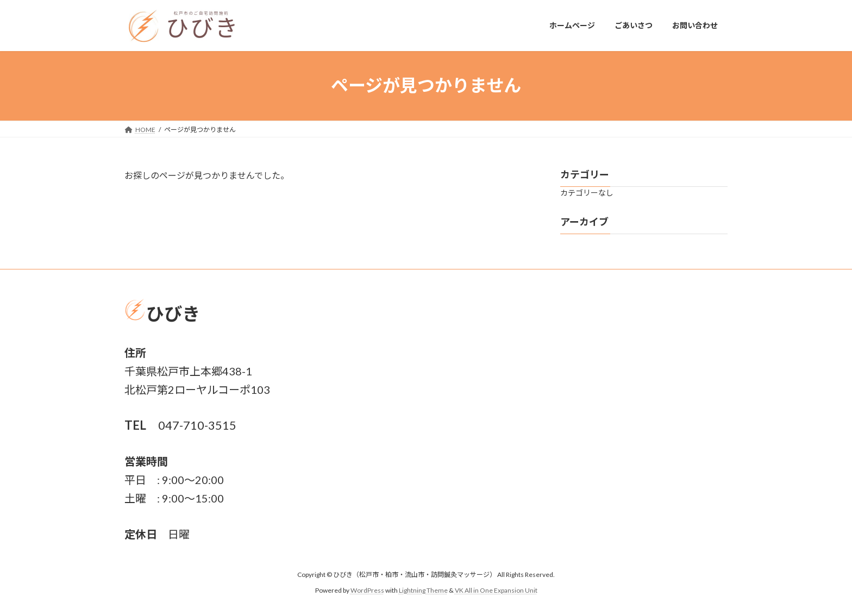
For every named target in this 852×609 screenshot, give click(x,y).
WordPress (367, 590)
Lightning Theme (423, 590)
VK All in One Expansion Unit (496, 590)
